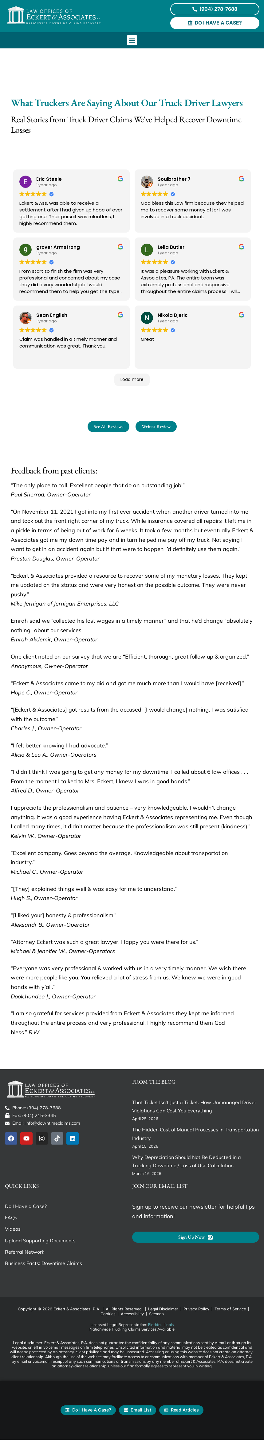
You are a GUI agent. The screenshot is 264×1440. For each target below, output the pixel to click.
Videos (13, 1229)
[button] (132, 41)
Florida (154, 1324)
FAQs (11, 1218)
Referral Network (24, 1252)
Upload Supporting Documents (40, 1241)
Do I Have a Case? (26, 1206)
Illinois (168, 1324)
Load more (132, 380)
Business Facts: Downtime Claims (43, 1263)
